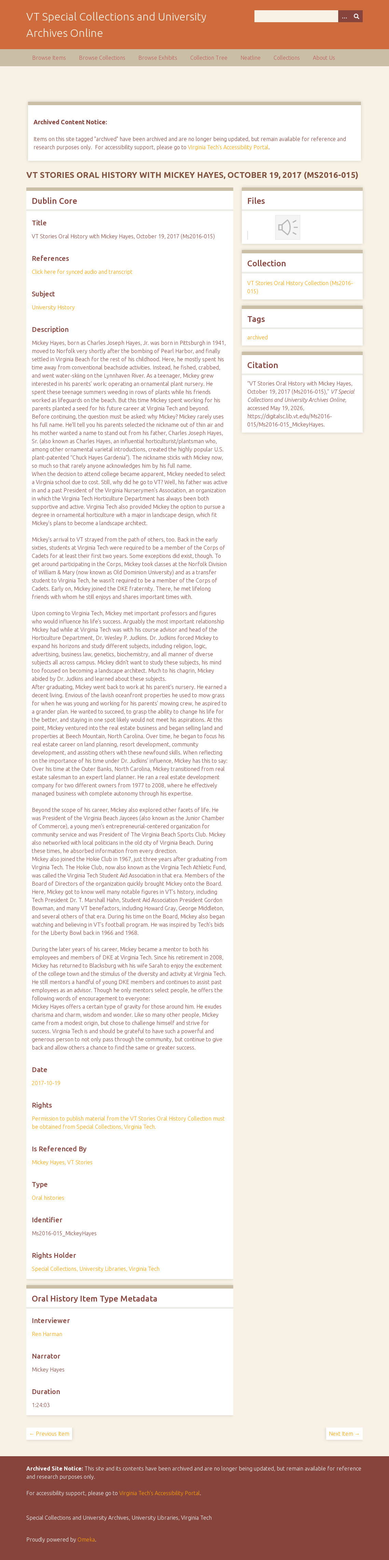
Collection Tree (208, 58)
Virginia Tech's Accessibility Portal (228, 147)
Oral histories (48, 1198)
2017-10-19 (46, 1083)
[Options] (344, 16)
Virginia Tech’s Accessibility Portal (159, 1493)
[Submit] (356, 16)
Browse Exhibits (157, 58)
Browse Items (49, 58)
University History (53, 307)
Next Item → (344, 1434)
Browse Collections (102, 58)
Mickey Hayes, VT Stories (62, 1162)
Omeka (86, 1539)
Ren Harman (47, 1334)
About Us (324, 58)
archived (257, 337)
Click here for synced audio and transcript (82, 272)
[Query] (308, 16)
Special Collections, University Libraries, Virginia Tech (95, 1269)
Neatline (250, 58)
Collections (287, 58)
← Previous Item (49, 1434)
